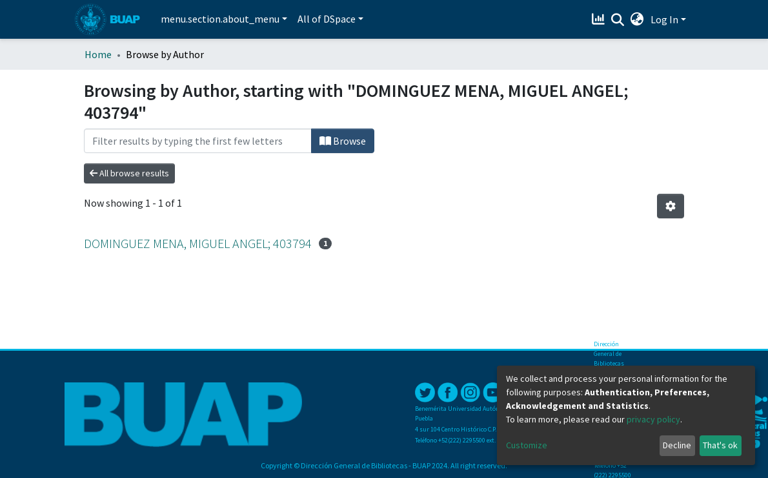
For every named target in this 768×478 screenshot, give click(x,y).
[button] (637, 19)
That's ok (720, 445)
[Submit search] (618, 20)
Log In (664, 19)
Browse (342, 140)
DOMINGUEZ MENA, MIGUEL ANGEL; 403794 (198, 243)
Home (98, 54)
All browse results (129, 173)
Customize (526, 445)
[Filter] (198, 141)
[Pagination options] (670, 206)
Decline (677, 445)
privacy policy (653, 419)
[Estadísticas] (600, 19)
